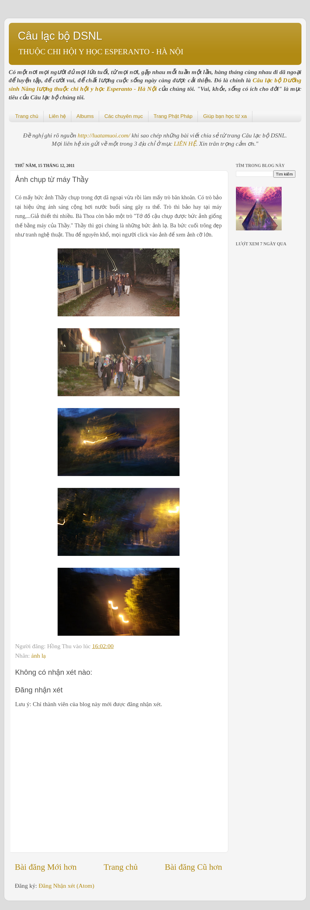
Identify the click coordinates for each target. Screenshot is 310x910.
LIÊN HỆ (185, 143)
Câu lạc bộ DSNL (60, 36)
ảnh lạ (38, 655)
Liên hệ (57, 116)
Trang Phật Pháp (173, 116)
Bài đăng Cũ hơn (193, 867)
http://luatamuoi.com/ (105, 135)
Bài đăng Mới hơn (46, 867)
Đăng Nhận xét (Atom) (66, 885)
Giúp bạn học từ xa (225, 116)
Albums (85, 116)
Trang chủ (26, 116)
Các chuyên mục (123, 116)
